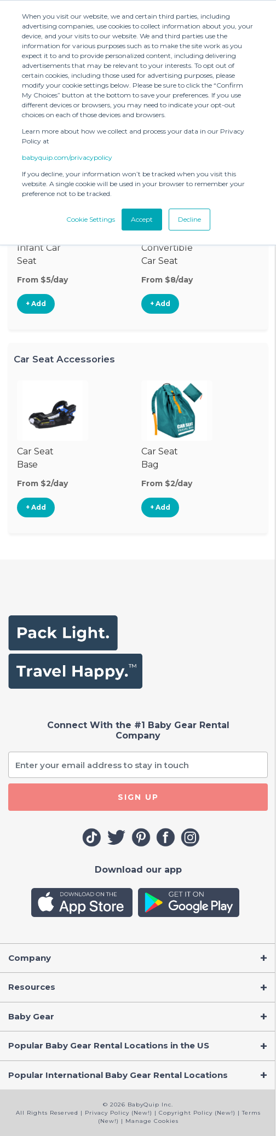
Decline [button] (189, 219)
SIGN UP (138, 797)
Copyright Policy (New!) (197, 1112)
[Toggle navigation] (138, 958)
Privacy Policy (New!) (118, 1112)
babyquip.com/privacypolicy (67, 157)
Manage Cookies (152, 1121)
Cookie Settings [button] (90, 219)
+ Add (36, 303)
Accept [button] (142, 219)
